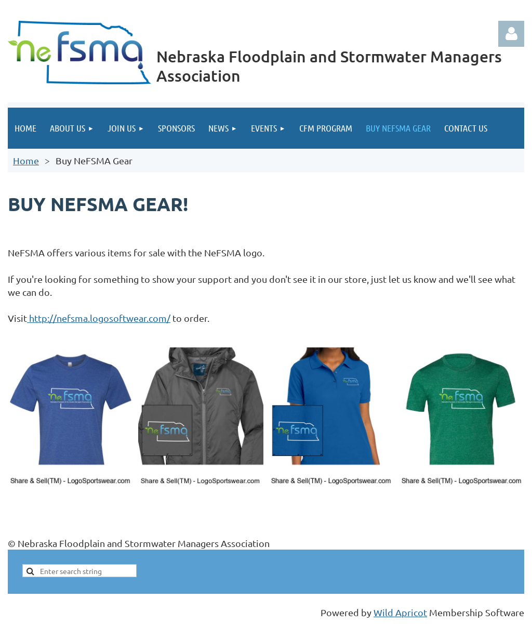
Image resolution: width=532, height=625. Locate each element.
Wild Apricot (400, 612)
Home (26, 160)
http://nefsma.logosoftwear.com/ (98, 317)
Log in (511, 34)
